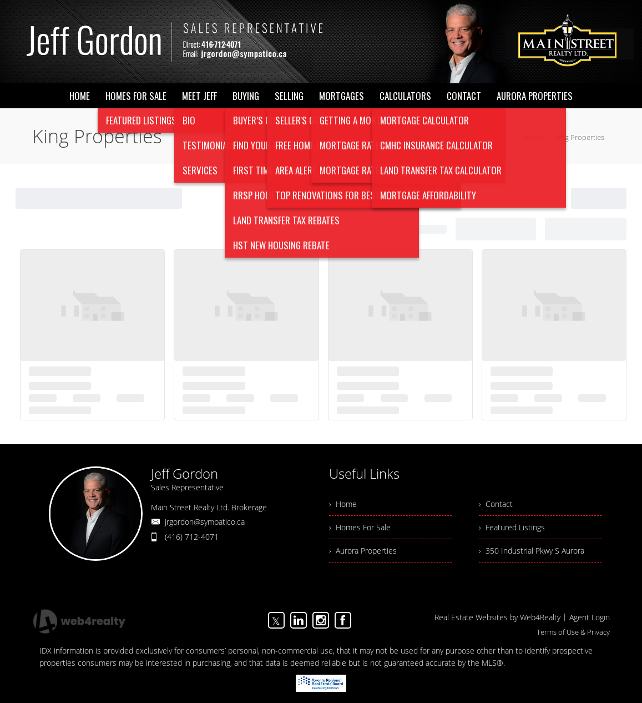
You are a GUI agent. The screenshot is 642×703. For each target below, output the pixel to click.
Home (533, 137)
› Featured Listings (512, 527)
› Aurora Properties (363, 550)
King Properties (579, 137)
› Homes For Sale (360, 527)
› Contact (496, 504)
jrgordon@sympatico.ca (205, 521)
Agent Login (589, 617)
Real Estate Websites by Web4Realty (497, 617)
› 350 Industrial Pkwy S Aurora (531, 550)
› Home (343, 504)
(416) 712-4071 (192, 536)
